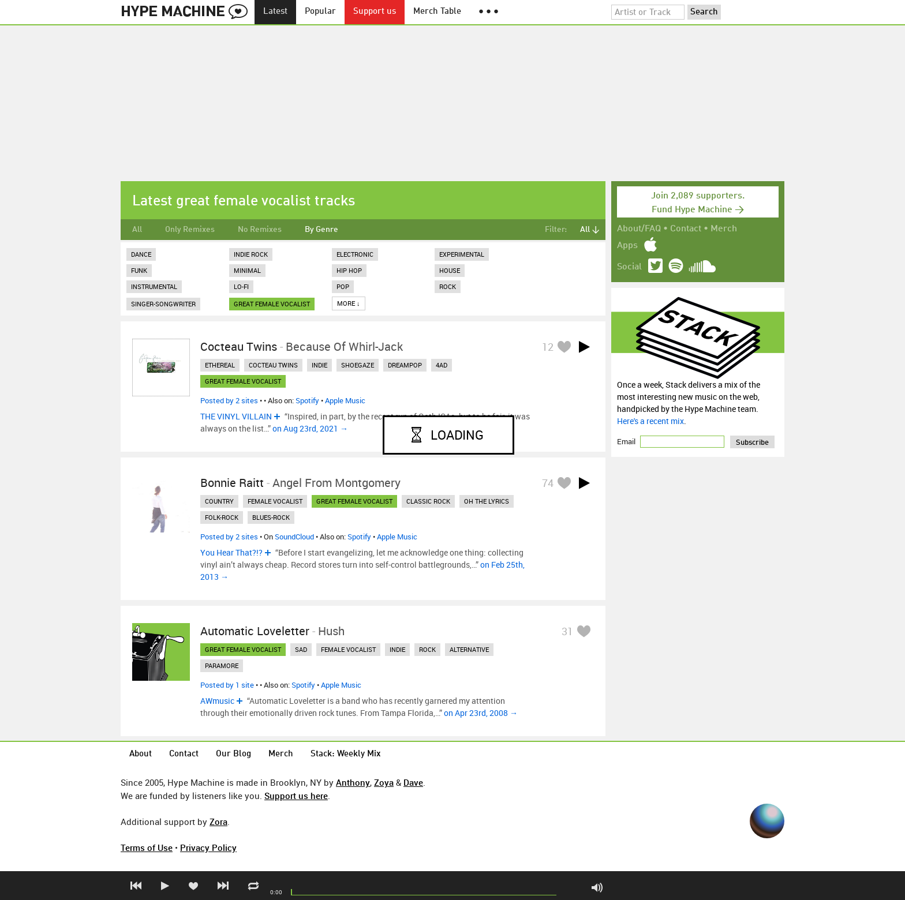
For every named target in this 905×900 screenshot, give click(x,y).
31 (567, 631)
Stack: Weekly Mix (346, 754)
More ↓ (348, 303)
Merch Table (437, 11)
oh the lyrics (486, 501)
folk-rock (221, 517)
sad (301, 649)
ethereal (220, 365)
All (137, 230)
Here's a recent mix (650, 420)
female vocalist (275, 501)
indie (319, 365)
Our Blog (233, 754)
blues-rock (271, 517)
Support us (374, 11)
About (140, 754)
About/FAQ (639, 229)
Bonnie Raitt (232, 482)
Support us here (296, 795)
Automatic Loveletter (254, 631)
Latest (275, 11)
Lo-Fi (241, 286)
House (449, 270)
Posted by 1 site (227, 685)
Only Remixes (190, 230)
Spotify (307, 400)
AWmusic (217, 700)
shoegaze (357, 365)
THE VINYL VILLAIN (236, 416)
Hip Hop (349, 270)
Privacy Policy (208, 847)
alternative (469, 649)
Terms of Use (147, 847)
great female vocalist (272, 303)
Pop (342, 286)
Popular (320, 11)
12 (548, 347)
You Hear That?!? (231, 552)
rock (427, 649)
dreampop (405, 365)
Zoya (384, 782)
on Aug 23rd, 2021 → (310, 428)
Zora (218, 821)
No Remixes (260, 230)
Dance (141, 254)
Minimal (247, 270)
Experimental (461, 254)
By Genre (321, 230)
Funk (139, 270)
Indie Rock (251, 254)
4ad (441, 365)
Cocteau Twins (238, 346)
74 (548, 483)
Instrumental (154, 286)
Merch (723, 229)
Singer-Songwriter (163, 303)
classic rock (428, 501)
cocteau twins (273, 365)
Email (627, 441)
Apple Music (345, 400)
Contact (685, 229)
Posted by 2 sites (229, 400)
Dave (413, 782)
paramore (221, 665)
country (219, 501)
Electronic (354, 254)
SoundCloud (294, 536)
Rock (447, 286)
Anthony (353, 782)
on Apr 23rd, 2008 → (481, 712)
